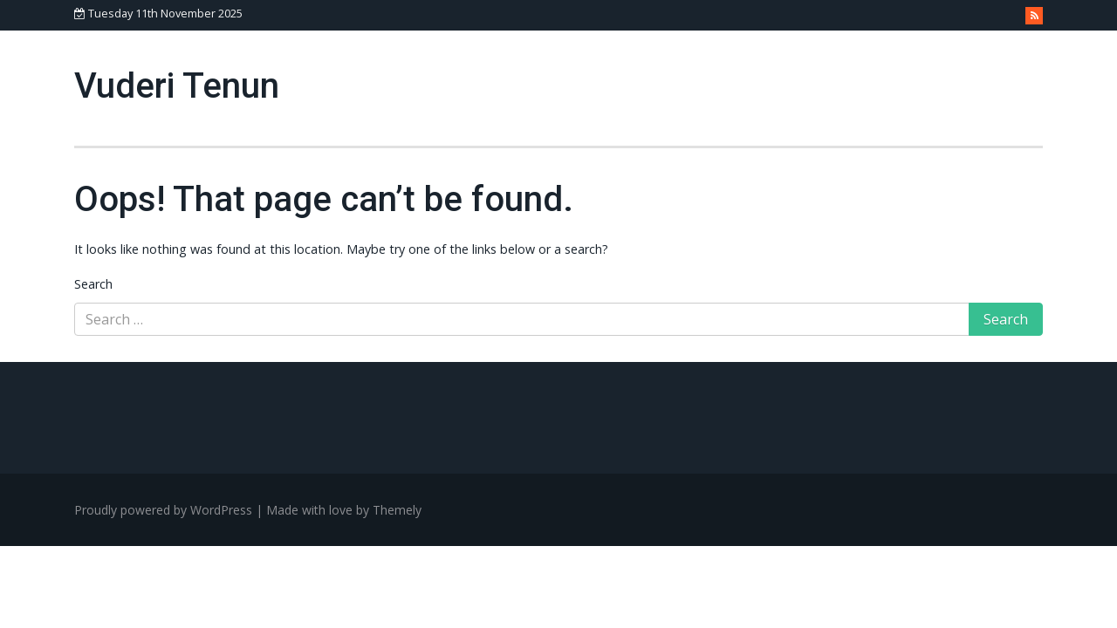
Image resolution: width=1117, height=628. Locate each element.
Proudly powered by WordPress (163, 510)
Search (93, 284)
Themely (397, 510)
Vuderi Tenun (176, 85)
